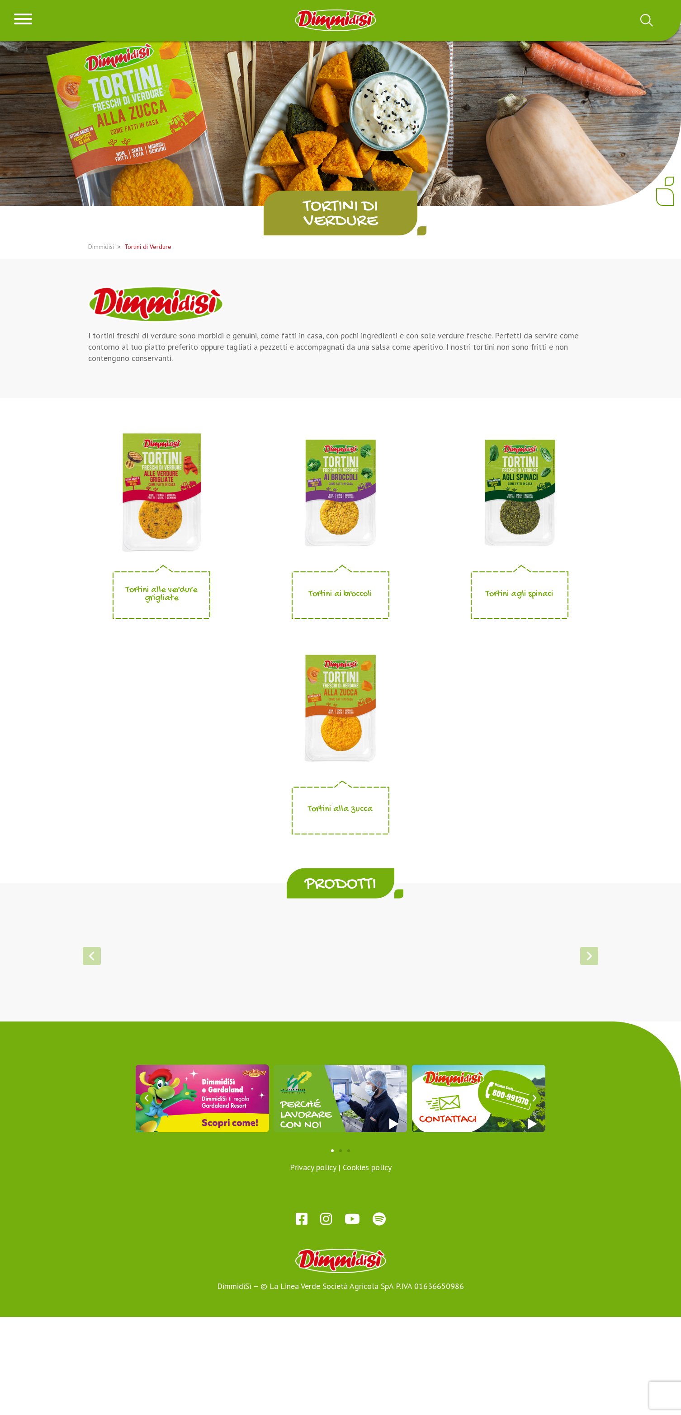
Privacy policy (313, 1265)
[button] (315, 1083)
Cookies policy (367, 1265)
